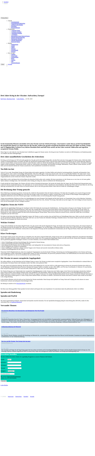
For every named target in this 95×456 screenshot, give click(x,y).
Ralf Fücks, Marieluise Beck (8, 99)
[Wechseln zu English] (6, 3)
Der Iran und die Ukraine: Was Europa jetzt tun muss (15, 341)
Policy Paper (5, 341)
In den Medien (21, 99)
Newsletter (14, 26)
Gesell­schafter (14, 57)
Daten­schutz (18, 396)
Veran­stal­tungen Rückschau (18, 23)
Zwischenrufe (14, 50)
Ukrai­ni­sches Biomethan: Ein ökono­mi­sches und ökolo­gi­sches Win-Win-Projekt (22, 310)
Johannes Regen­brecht (7, 343)
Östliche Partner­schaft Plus (18, 37)
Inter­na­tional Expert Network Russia (20, 36)
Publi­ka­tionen (14, 44)
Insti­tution (4, 362)
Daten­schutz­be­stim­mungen (14, 376)
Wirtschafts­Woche (20, 283)
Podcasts (13, 49)
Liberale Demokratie (16, 40)
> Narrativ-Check (15, 30)
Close (2, 64)
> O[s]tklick (14, 34)
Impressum (11, 396)
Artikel (13, 46)
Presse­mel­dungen (15, 27)
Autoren (13, 60)
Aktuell (10, 20)
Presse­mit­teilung (6, 327)
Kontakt (10, 64)
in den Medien (4, 385)
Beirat (12, 58)
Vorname (4, 368)
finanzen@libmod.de (16, 302)
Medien (10, 43)
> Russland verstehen (16, 33)
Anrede (4, 359)
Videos (13, 47)
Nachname (4, 365)
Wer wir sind (11, 53)
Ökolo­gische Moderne (16, 39)
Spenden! (6, 2)
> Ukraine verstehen (16, 32)
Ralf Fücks (4, 312)
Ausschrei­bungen (15, 63)
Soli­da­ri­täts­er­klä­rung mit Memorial (11, 326)
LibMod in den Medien (17, 25)
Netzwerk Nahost (15, 41)
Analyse (4, 311)
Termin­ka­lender (15, 22)
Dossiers (13, 51)
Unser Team (14, 56)
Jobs (12, 61)
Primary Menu (4, 18)
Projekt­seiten (11, 29)
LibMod (13, 54)
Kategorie (4, 371)
